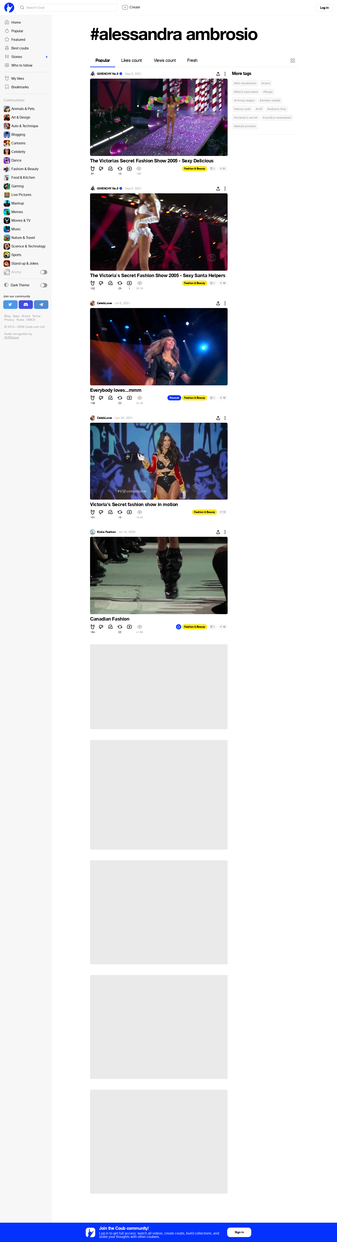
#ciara (266, 83)
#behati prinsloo (245, 126)
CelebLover (104, 303)
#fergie (268, 92)
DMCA (30, 320)
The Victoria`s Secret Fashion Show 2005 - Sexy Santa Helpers (157, 276)
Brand (26, 316)
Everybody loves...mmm (115, 390)
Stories (25, 57)
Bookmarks (16, 87)
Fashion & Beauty (194, 168)
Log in (324, 8)
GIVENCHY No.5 (107, 73)
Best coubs (16, 48)
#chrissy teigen (244, 100)
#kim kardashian (245, 83)
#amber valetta (270, 100)
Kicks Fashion (106, 532)
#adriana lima (276, 109)
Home (12, 23)
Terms (36, 316)
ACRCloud (11, 338)
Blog (7, 316)
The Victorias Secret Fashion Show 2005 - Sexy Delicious (152, 161)
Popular (13, 31)
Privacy (9, 320)
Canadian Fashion (109, 619)
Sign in (239, 1232)
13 (222, 512)
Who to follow (18, 66)
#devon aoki (242, 109)
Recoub (174, 398)
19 (222, 283)
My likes (14, 79)
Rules (20, 320)
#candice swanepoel (277, 118)
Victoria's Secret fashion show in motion (134, 505)
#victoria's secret (245, 118)
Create (131, 7)
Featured (14, 40)
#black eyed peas (246, 92)
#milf (259, 109)
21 (222, 168)
